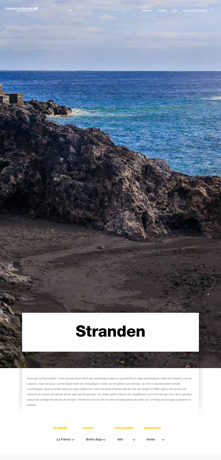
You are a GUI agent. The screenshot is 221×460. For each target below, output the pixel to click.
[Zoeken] (96, 10)
